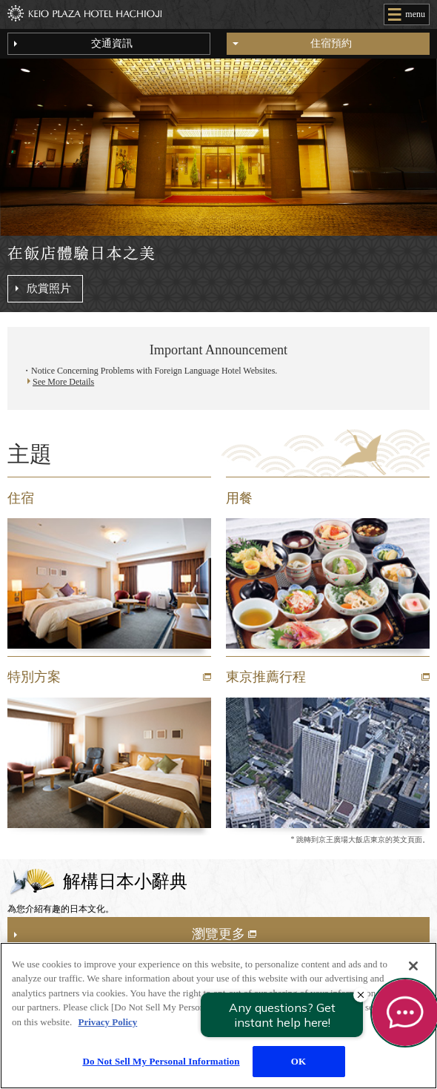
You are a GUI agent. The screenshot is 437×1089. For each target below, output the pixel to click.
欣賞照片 (49, 288)
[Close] (413, 966)
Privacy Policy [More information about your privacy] (108, 1021)
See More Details (63, 382)
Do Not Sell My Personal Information (160, 1061)
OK (298, 1061)
